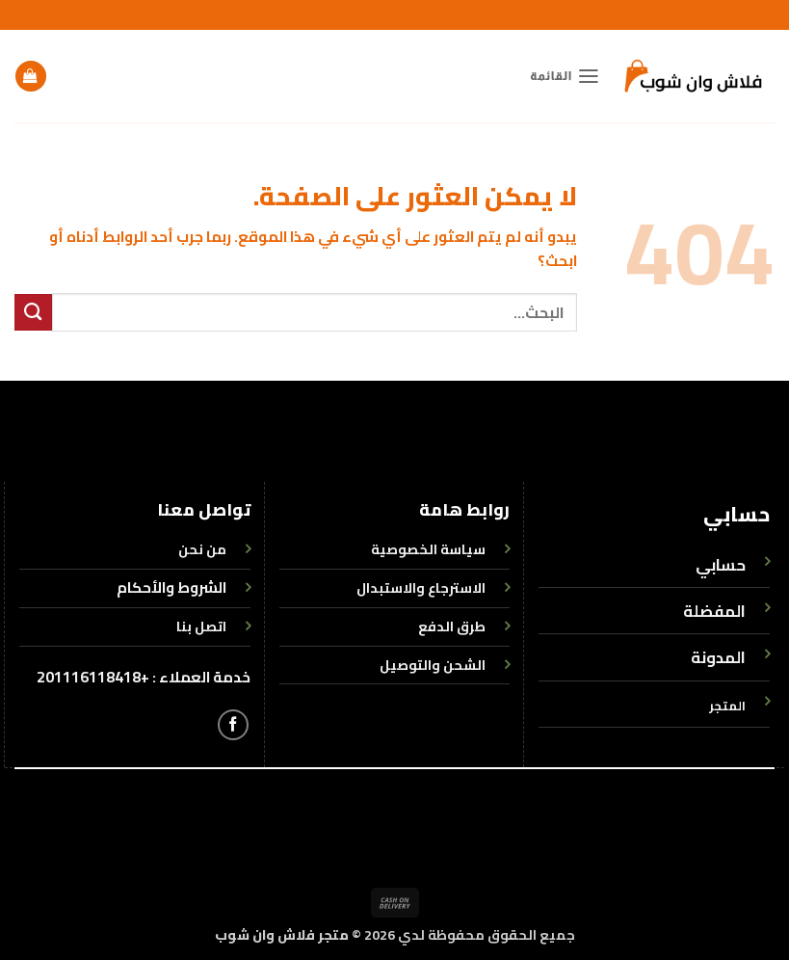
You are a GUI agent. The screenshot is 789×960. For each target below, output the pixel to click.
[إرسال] (33, 312)
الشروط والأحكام (171, 587)
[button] (565, 76)
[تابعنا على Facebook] (233, 724)
